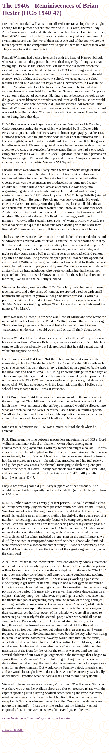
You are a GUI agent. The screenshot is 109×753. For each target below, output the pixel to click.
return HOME (12, 730)
